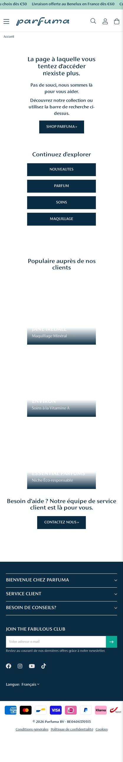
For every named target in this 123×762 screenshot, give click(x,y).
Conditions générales (32, 729)
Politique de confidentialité (72, 729)
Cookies (102, 729)
